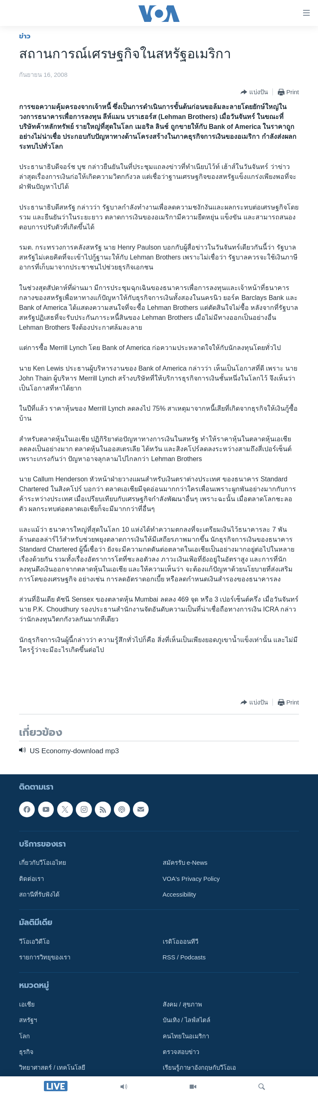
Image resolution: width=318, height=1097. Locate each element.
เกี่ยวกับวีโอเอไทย (42, 863)
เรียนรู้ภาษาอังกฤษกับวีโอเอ (199, 1068)
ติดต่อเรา (31, 879)
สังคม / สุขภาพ (182, 1004)
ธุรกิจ (26, 1052)
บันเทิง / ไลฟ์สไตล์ (186, 1020)
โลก (24, 1036)
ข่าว (25, 36)
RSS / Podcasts (184, 957)
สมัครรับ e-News (185, 863)
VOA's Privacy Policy (191, 879)
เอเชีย (27, 1004)
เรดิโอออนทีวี (180, 941)
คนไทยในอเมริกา (186, 1036)
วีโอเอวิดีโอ (34, 941)
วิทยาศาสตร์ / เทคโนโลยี (52, 1068)
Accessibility (179, 894)
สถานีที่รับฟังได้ (39, 894)
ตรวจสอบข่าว (181, 1052)
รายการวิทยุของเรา (44, 957)
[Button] (254, 92)
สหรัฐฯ (28, 1020)
